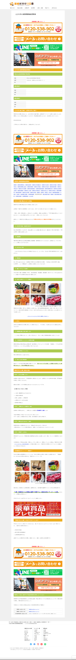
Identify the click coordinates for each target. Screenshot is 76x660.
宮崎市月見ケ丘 (44, 192)
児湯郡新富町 (25, 198)
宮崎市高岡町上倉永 (22, 189)
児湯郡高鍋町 (31, 196)
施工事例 (33, 10)
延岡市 (42, 194)
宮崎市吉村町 (28, 187)
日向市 (50, 194)
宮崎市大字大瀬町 (22, 190)
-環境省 (44, 639)
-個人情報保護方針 (45, 634)
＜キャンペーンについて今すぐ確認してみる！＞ (38, 318)
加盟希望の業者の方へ (27, 642)
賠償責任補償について (27, 641)
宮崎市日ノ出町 (27, 192)
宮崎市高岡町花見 (49, 190)
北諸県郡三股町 (23, 196)
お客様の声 (27, 10)
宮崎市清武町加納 (40, 190)
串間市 (46, 194)
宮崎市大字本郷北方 (36, 187)
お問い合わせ (54, 10)
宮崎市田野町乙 (21, 187)
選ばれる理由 (19, 10)
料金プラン (47, 10)
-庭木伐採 (35, 640)
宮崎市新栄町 (18, 194)
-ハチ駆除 (35, 639)
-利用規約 (44, 633)
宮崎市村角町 (30, 189)
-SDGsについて (45, 640)
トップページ (26, 632)
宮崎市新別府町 (53, 189)
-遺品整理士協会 (45, 642)
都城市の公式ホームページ (34, 613)
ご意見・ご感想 (40, 10)
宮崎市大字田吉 (52, 192)
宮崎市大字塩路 (53, 187)
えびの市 (31, 198)
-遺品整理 (35, 633)
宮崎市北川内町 (25, 194)
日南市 (18, 196)
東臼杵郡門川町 (46, 196)
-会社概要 (44, 632)
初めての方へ (12, 10)
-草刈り (35, 642)
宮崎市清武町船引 (31, 190)
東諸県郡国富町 (56, 194)
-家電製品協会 (45, 641)
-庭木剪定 (35, 641)
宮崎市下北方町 (45, 187)
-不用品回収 (35, 632)
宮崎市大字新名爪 (36, 192)
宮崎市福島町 (20, 192)
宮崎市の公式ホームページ (34, 611)
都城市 (38, 194)
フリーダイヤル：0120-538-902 (22, 446)
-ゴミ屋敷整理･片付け (37, 634)
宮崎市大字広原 (45, 189)
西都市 (52, 196)
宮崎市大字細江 (37, 189)
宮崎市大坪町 (33, 194)
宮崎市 (15, 187)
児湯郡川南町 (18, 198)
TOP (29, 624)
